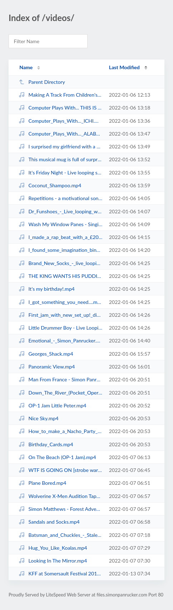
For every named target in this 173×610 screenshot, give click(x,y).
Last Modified (124, 67)
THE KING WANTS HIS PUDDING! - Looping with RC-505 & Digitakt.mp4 (60, 276)
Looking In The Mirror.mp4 (53, 561)
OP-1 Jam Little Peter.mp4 (52, 405)
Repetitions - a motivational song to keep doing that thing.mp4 (60, 198)
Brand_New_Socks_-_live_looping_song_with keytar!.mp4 (60, 263)
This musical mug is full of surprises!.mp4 (60, 159)
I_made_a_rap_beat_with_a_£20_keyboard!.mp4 (60, 237)
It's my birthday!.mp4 (47, 289)
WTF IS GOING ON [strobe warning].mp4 (60, 470)
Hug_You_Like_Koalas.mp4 (53, 548)
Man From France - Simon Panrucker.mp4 (60, 379)
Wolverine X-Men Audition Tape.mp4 (60, 496)
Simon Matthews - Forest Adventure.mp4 (60, 509)
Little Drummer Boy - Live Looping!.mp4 (60, 328)
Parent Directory (42, 82)
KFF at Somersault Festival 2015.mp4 (60, 573)
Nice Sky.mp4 (38, 418)
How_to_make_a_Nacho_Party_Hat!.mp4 (60, 431)
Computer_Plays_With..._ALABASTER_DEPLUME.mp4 (60, 134)
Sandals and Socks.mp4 (49, 522)
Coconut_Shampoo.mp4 (50, 185)
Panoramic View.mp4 (47, 367)
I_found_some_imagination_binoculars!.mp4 (60, 250)
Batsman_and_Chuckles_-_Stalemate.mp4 (60, 535)
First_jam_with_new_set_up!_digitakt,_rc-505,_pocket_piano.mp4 (60, 315)
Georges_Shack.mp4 (46, 354)
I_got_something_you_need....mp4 (60, 302)
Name (26, 67)
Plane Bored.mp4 (42, 483)
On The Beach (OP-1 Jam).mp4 (57, 457)
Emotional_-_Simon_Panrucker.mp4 (60, 340)
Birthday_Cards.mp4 (46, 444)
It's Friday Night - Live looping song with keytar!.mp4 (60, 172)
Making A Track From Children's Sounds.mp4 (60, 95)
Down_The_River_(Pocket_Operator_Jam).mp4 (60, 393)
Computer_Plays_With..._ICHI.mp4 (60, 121)
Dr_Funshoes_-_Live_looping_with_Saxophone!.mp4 (60, 211)
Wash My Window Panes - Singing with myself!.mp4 (60, 224)
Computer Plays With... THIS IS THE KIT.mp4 (60, 108)
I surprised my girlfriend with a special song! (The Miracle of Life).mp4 (60, 146)
